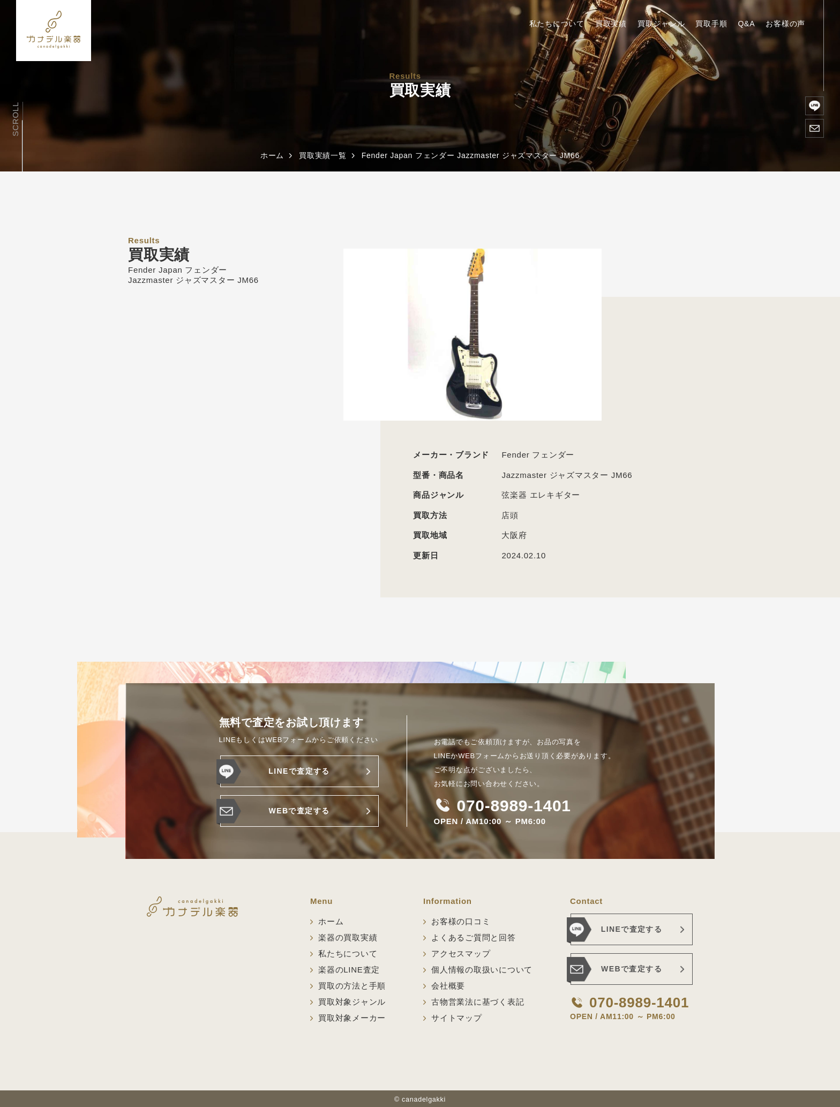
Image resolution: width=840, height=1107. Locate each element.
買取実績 (611, 23)
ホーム (272, 155)
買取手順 (711, 23)
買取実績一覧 (323, 155)
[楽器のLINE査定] (814, 105)
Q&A (746, 23)
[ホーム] (53, 30)
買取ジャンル (661, 23)
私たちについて (556, 23)
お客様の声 (785, 23)
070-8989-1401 (514, 806)
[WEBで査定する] (814, 128)
